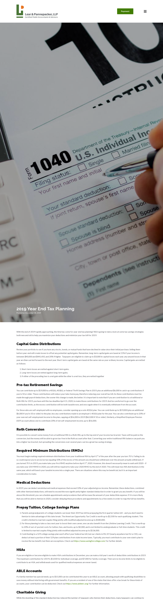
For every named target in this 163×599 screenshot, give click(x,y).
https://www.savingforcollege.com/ (90, 541)
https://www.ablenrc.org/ (77, 583)
